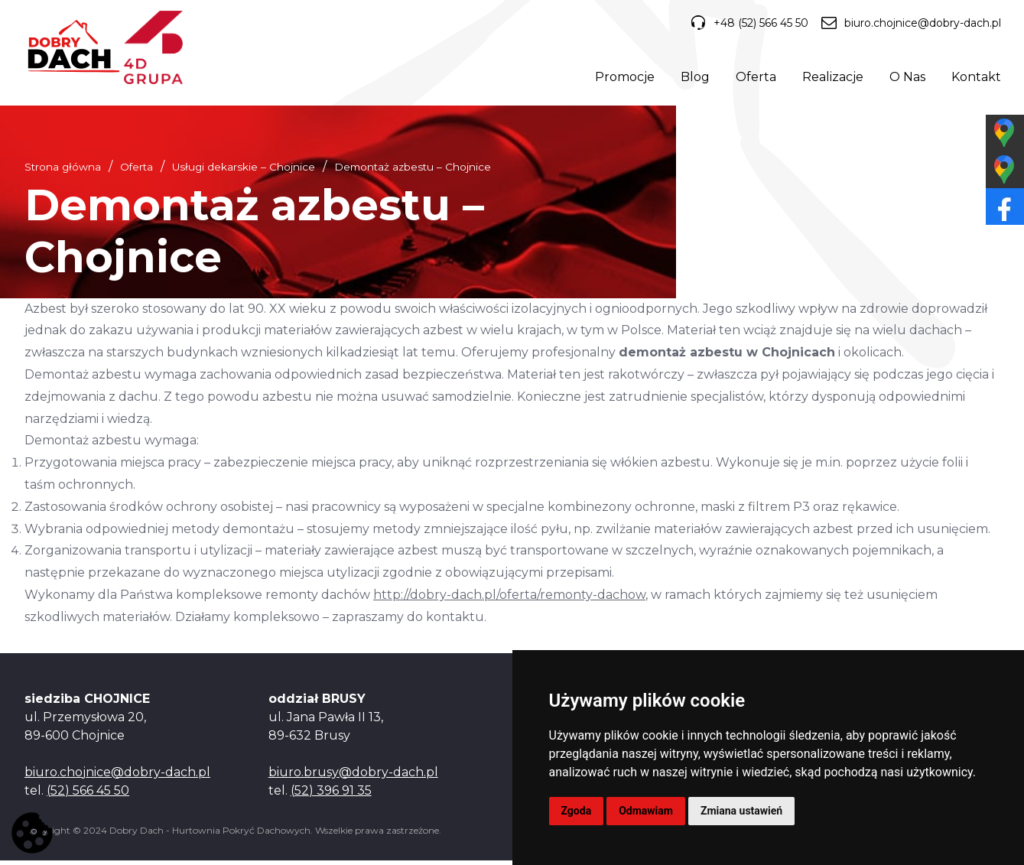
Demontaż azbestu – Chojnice (412, 171)
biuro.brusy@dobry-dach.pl (353, 776)
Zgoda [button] (576, 811)
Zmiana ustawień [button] (741, 811)
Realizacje (831, 78)
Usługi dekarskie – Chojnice (243, 171)
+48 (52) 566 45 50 (746, 24)
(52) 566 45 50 (88, 795)
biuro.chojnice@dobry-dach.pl (910, 24)
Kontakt (975, 78)
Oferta (754, 78)
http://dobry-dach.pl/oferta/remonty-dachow (509, 600)
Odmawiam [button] (646, 811)
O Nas (906, 78)
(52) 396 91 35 (331, 795)
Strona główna (62, 171)
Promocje (623, 78)
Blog (693, 78)
